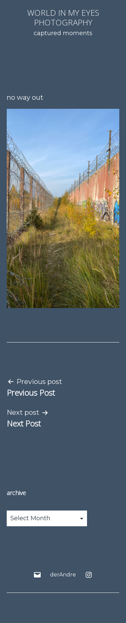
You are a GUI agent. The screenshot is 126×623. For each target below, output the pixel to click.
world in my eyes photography (63, 17)
